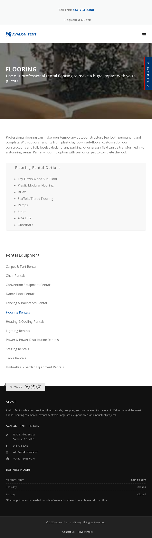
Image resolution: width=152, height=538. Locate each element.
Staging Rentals (17, 349)
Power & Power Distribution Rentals (32, 340)
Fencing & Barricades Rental (26, 303)
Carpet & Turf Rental (21, 266)
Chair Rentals (15, 275)
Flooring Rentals (18, 312)
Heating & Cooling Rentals (25, 321)
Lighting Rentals (18, 331)
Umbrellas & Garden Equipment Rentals (35, 367)
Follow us (16, 386)
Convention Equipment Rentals (28, 285)
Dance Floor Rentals (20, 294)
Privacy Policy (85, 532)
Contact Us (68, 532)
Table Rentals (16, 358)
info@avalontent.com (25, 452)
